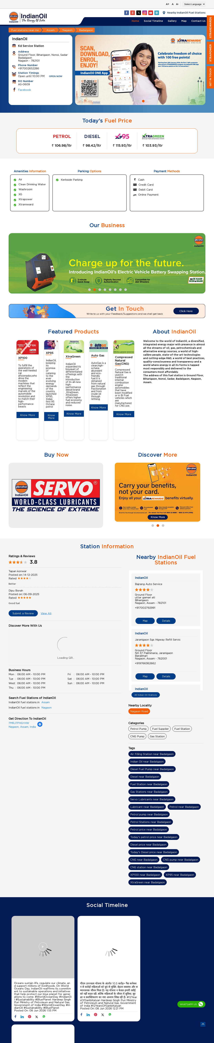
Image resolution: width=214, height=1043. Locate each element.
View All (46, 613)
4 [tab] (104, 289)
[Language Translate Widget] (194, 4)
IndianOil (141, 577)
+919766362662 (145, 662)
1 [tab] (138, 101)
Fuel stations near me (25, 30)
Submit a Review (23, 613)
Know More (27, 415)
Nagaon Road (139, 711)
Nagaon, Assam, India (22, 726)
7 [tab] (120, 289)
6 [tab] (115, 289)
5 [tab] (110, 289)
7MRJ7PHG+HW (19, 723)
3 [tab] (99, 289)
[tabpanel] (140, 70)
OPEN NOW (55, 76)
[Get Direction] (40, 726)
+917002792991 (145, 607)
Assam (50, 30)
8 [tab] (125, 289)
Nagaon (67, 30)
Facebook (24, 89)
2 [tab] (143, 101)
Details (166, 620)
